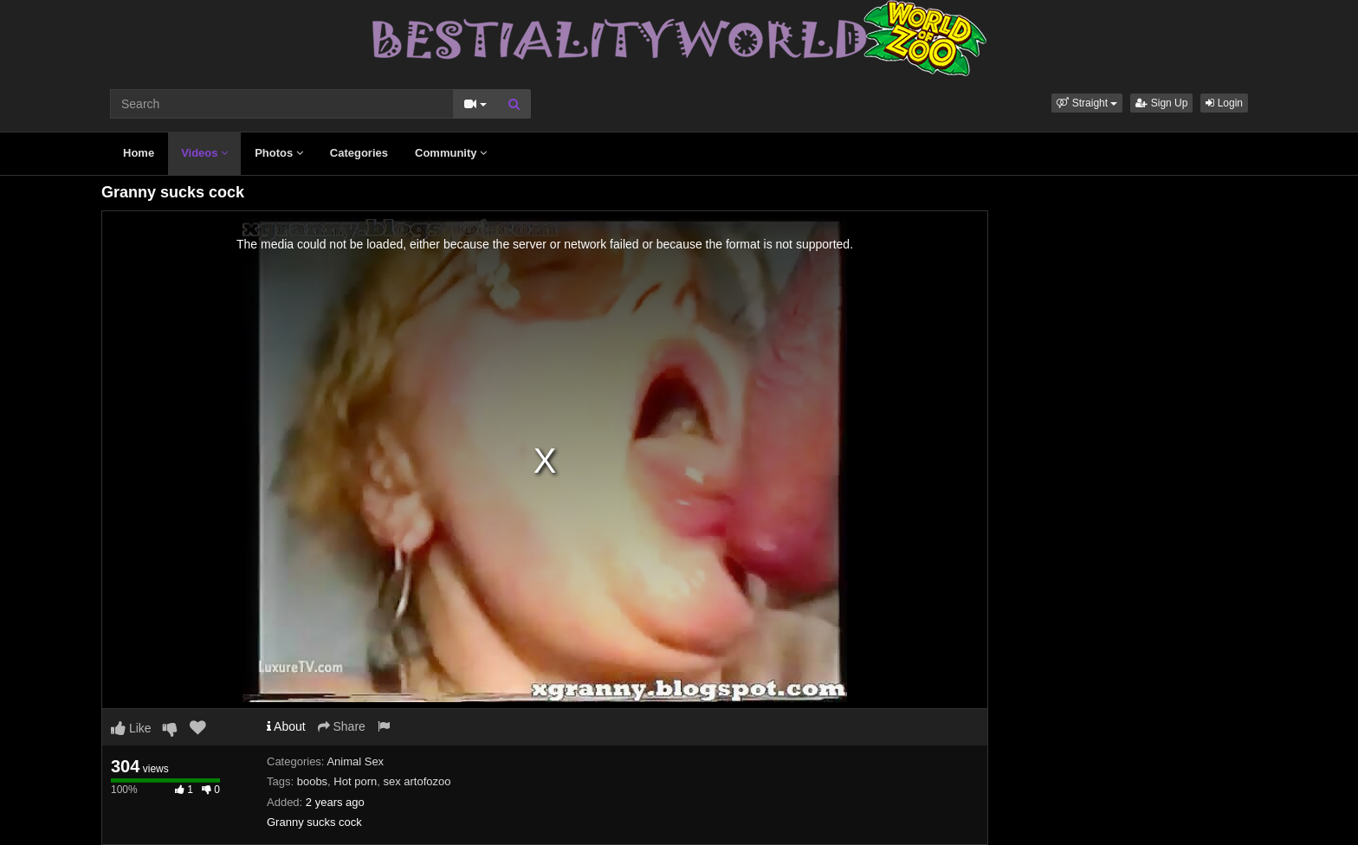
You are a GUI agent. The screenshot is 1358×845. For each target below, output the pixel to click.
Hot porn (355, 781)
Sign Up (1161, 103)
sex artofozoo (416, 781)
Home (138, 152)
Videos (204, 152)
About (286, 726)
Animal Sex (355, 761)
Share (341, 726)
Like (131, 728)
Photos (279, 152)
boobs (312, 781)
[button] (1086, 103)
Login (1224, 103)
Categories (359, 152)
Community (451, 152)
